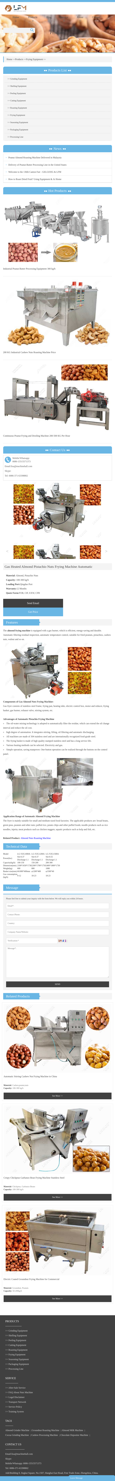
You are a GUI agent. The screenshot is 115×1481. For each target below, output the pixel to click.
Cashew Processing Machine (44, 1435)
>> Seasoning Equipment (18, 122)
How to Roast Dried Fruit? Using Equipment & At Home (33, 179)
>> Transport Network (15, 1402)
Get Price (33, 611)
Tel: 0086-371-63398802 (16, 475)
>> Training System (14, 1411)
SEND (57, 984)
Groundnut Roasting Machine (45, 1430)
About (80, 19)
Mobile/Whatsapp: (57, 460)
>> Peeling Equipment (17, 93)
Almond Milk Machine (72, 1430)
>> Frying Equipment (16, 115)
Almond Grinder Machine (17, 1430)
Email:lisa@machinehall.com (18, 466)
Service (64, 19)
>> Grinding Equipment (17, 79)
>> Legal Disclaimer (15, 1397)
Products (32, 19)
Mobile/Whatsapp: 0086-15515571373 (23, 1463)
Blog (49, 19)
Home (16, 19)
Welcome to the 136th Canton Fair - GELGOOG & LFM (33, 171)
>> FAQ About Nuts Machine (19, 1392)
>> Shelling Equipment (17, 86)
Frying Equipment (34, 59)
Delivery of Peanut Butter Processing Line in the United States (36, 164)
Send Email (33, 603)
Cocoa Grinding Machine (17, 1435)
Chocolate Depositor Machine (74, 1435)
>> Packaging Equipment (18, 130)
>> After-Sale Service (15, 1388)
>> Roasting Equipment (17, 108)
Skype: (8, 471)
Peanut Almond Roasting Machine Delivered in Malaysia (33, 157)
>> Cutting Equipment (17, 101)
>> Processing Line (15, 137)
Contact (96, 19)
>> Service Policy (13, 1407)
